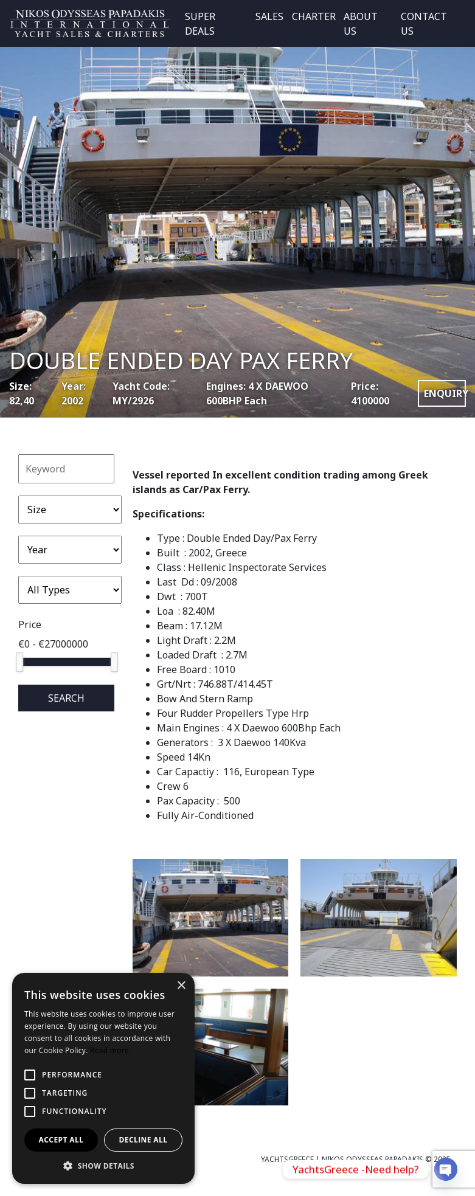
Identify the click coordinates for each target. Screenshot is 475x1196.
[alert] (103, 1078)
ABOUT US (361, 24)
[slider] (19, 662)
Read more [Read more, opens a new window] (109, 1050)
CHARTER (314, 16)
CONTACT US (424, 24)
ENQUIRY (445, 393)
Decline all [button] (143, 1140)
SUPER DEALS (200, 24)
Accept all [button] (61, 1140)
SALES (269, 16)
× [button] (180, 985)
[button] (103, 1166)
